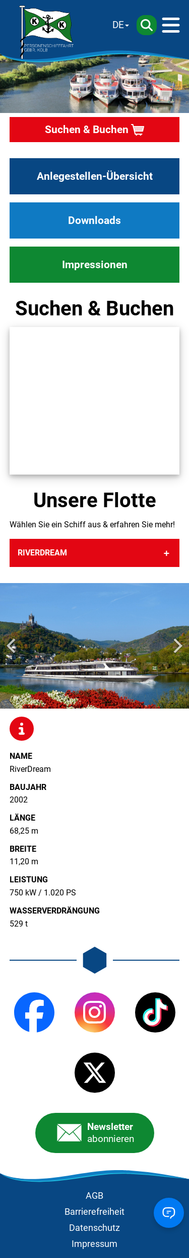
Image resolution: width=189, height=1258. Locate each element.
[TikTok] (155, 1012)
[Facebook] (34, 1012)
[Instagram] (95, 1012)
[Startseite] (46, 32)
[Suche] (147, 25)
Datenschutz (94, 1228)
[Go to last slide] (12, 646)
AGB (94, 1196)
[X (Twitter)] (95, 1073)
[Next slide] (177, 646)
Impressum (94, 1244)
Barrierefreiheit (94, 1212)
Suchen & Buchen (87, 130)
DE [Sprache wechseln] (118, 25)
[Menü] (171, 25)
